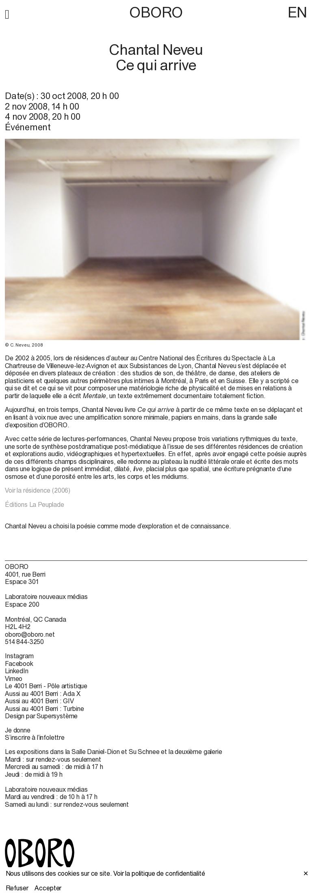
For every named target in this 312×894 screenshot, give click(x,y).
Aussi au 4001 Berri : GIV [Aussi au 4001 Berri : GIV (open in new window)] (39, 700)
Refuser (17, 888)
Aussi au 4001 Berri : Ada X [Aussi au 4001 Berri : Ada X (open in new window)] (42, 693)
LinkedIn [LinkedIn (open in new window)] (16, 670)
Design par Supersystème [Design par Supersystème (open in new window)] (41, 716)
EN (297, 12)
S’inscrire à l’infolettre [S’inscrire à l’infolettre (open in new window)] (35, 737)
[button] (7, 13)
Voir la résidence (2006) (37, 490)
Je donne (17, 730)
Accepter (48, 888)
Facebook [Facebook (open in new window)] (19, 663)
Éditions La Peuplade (34, 504)
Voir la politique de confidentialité (159, 873)
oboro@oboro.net (30, 634)
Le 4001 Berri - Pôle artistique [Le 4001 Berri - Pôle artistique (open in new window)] (46, 685)
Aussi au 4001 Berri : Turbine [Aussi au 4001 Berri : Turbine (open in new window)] (44, 708)
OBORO (156, 12)
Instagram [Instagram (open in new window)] (19, 655)
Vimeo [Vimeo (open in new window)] (13, 678)
